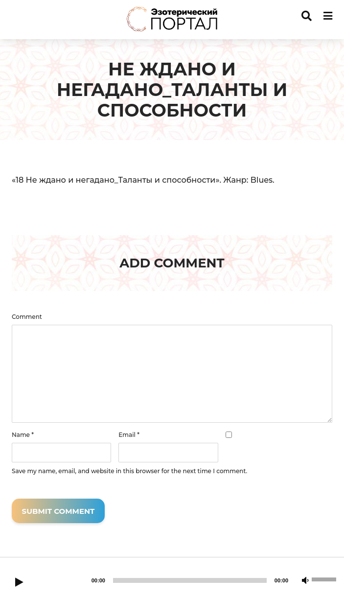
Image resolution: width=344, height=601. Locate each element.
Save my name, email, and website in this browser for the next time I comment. (129, 471)
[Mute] (305, 581)
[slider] (190, 580)
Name (23, 435)
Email (128, 435)
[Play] (19, 583)
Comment (27, 317)
